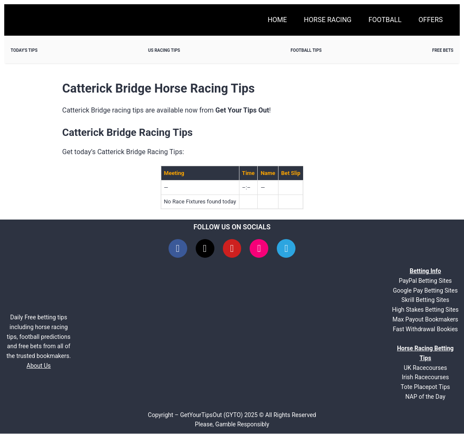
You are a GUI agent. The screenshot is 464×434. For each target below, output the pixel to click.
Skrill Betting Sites (426, 300)
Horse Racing (328, 20)
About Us (39, 366)
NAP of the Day (425, 397)
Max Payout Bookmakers (425, 319)
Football (385, 20)
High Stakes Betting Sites (425, 310)
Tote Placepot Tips (425, 387)
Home (277, 20)
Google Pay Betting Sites (425, 290)
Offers (431, 20)
